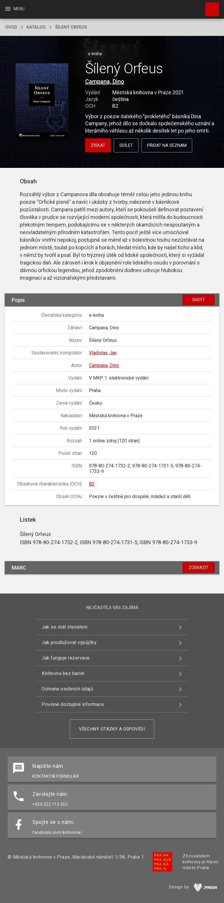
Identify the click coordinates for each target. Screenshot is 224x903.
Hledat (209, 6)
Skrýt (198, 299)
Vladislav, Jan (103, 353)
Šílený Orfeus (71, 27)
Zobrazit (199, 567)
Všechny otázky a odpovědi (112, 729)
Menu (14, 8)
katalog (36, 27)
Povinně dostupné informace (73, 704)
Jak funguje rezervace (66, 658)
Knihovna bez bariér (63, 673)
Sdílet (126, 145)
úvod (11, 27)
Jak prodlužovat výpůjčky (69, 642)
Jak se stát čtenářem (65, 627)
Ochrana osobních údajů (67, 689)
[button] (41, 101)
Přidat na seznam (167, 145)
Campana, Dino (104, 81)
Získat (98, 145)
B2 (91, 484)
